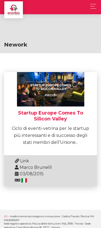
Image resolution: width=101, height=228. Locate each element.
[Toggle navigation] (92, 6)
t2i (6, 216)
